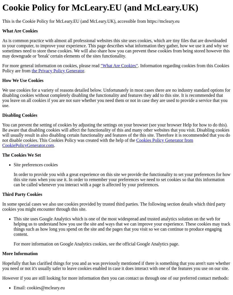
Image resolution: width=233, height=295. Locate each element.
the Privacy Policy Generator (58, 70)
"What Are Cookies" (119, 65)
